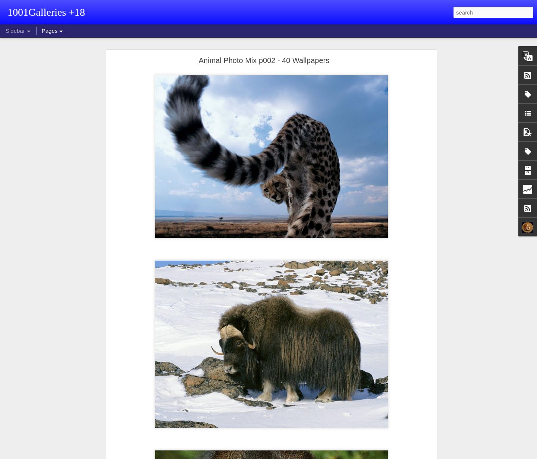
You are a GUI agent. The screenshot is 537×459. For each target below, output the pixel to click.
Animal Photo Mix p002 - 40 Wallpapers (264, 60)
